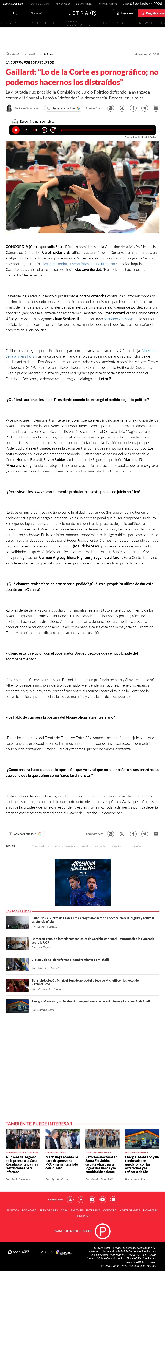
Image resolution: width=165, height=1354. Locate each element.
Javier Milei (63, 3)
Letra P (14, 54)
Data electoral (79, 23)
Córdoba (110, 1210)
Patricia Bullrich (39, 3)
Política (48, 54)
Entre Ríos (101, 846)
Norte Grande (130, 1210)
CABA (64, 1210)
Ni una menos (84, 3)
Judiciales (135, 846)
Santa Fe (77, 1210)
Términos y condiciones (113, 1265)
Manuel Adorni (108, 3)
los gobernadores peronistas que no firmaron (79, 263)
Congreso (82, 1215)
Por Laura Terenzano (26, 108)
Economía (29, 1210)
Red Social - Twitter (70, 1199)
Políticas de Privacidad (142, 1265)
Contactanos (55, 1199)
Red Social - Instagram (92, 1199)
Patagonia (150, 1210)
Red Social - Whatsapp (113, 1199)
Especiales (42, 23)
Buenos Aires (49, 1210)
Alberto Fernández (66, 846)
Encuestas (115, 23)
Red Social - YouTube (103, 1199)
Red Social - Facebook (81, 1199)
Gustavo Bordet (41, 846)
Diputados (118, 846)
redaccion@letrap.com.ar (141, 1262)
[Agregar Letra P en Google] (63, 108)
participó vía (118, 318)
